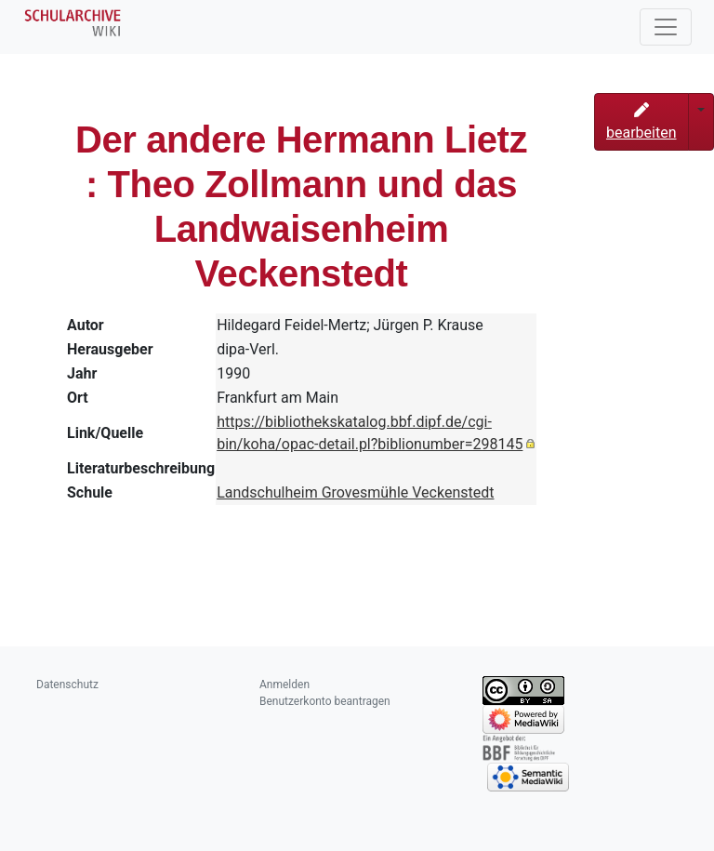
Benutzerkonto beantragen (324, 701)
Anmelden (284, 684)
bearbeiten (641, 121)
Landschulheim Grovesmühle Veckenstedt (355, 492)
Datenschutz (67, 684)
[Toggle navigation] (666, 27)
